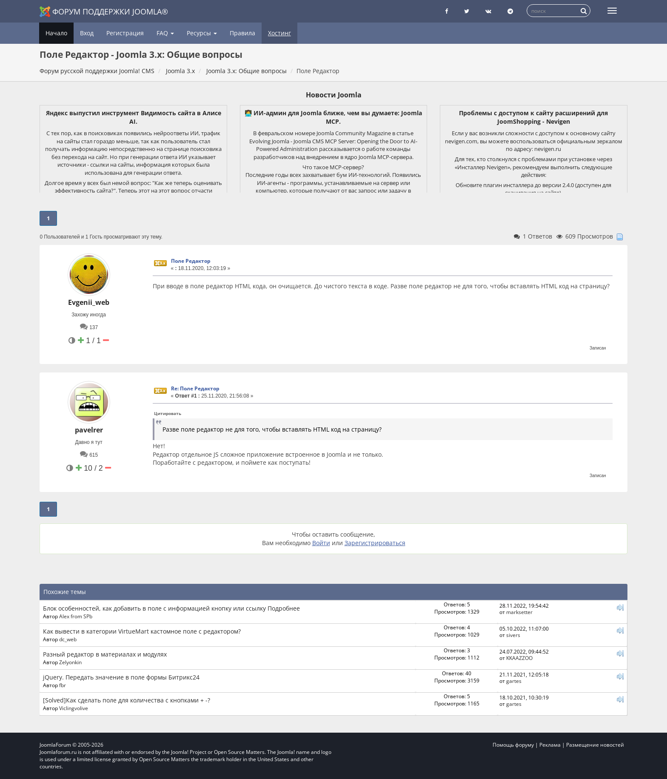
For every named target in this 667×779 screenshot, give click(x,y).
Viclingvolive (73, 708)
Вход (87, 33)
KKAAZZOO (519, 657)
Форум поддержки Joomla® (104, 11)
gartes (514, 680)
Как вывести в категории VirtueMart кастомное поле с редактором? (142, 631)
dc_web (68, 639)
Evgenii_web (88, 302)
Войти (321, 543)
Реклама (550, 744)
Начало (56, 33)
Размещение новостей (595, 744)
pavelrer (89, 430)
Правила (242, 33)
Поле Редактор (191, 261)
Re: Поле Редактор (195, 388)
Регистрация (125, 33)
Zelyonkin (70, 662)
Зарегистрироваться (375, 543)
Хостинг (279, 33)
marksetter (519, 611)
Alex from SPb (75, 616)
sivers (513, 634)
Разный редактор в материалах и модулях (105, 654)
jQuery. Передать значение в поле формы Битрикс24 (121, 677)
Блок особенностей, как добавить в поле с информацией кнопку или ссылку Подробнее (171, 608)
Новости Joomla (334, 95)
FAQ (165, 33)
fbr (62, 685)
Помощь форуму (513, 744)
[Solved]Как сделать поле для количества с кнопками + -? (126, 700)
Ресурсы (202, 33)
